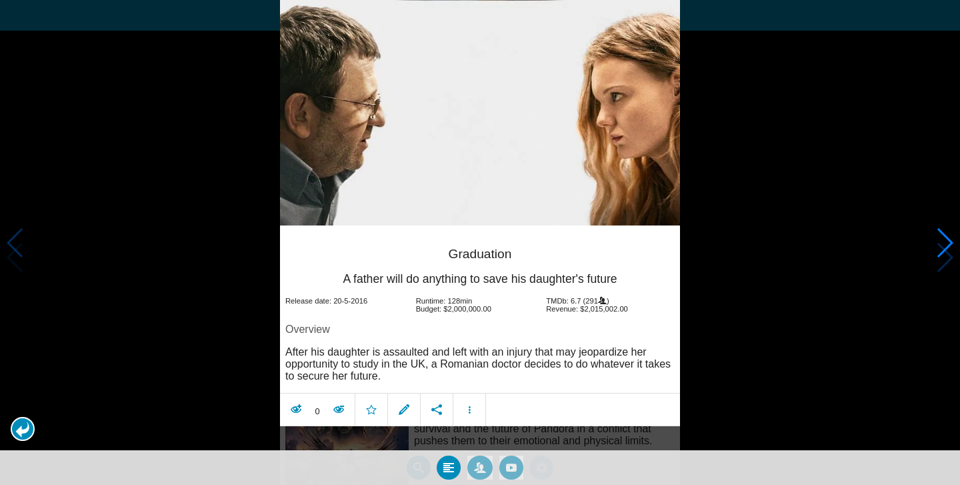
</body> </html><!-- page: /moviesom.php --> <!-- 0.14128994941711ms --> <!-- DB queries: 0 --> (480, 242)
